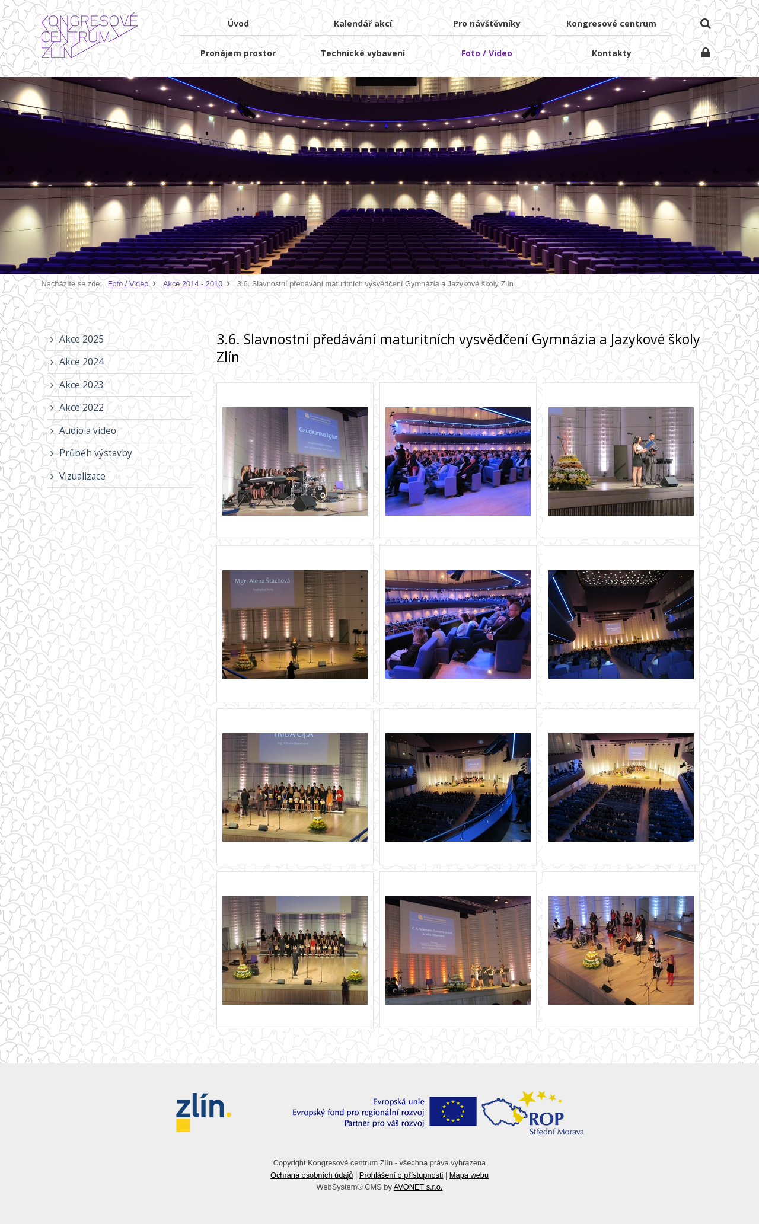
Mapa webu (469, 1175)
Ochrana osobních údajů (311, 1175)
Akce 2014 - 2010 (192, 283)
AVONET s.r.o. (418, 1187)
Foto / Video (128, 283)
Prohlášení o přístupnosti (401, 1175)
